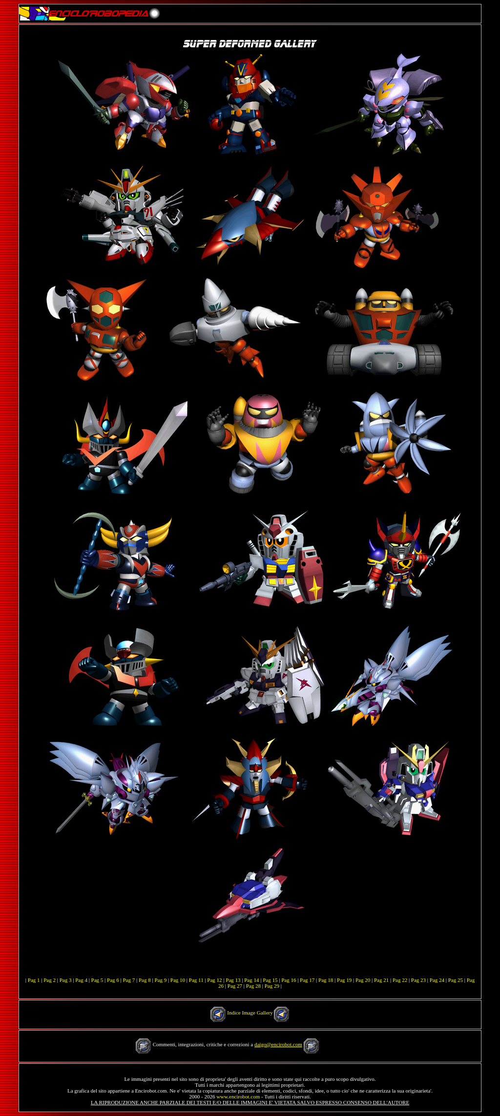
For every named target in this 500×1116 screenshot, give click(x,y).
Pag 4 (81, 980)
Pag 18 (325, 980)
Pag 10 (177, 980)
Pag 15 (270, 980)
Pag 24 (437, 980)
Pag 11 (196, 980)
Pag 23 (418, 980)
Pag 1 (34, 980)
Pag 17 (307, 980)
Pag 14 (251, 980)
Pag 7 (129, 980)
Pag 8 (145, 980)
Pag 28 (253, 986)
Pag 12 (214, 980)
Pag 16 (288, 980)
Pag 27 (235, 986)
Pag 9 (160, 980)
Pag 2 (49, 980)
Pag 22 (400, 980)
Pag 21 (381, 980)
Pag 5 (97, 980)
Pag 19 (344, 980)
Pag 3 (66, 980)
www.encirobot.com (238, 1096)
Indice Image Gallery (249, 1013)
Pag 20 (362, 980)
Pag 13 (233, 980)
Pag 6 (113, 980)
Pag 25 (455, 980)
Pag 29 (272, 986)
